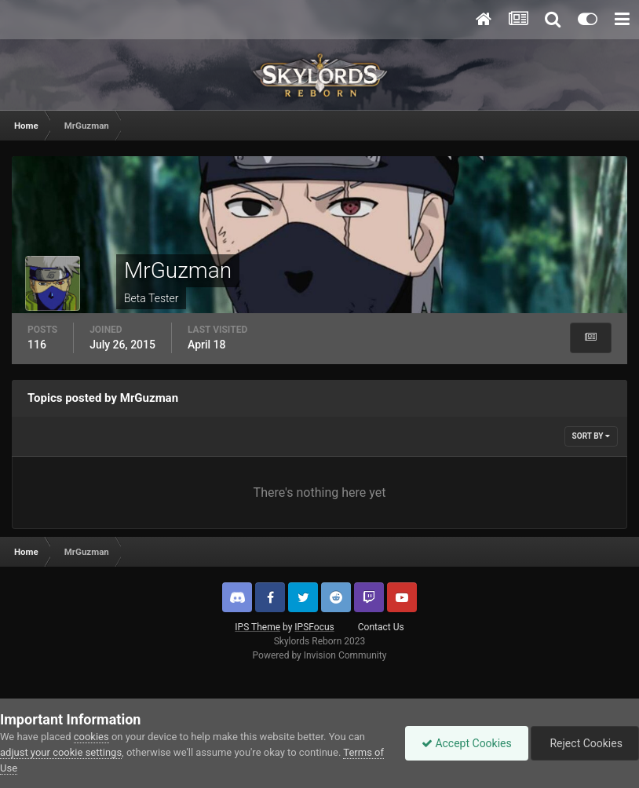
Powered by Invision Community (320, 655)
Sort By (591, 436)
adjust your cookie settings (61, 752)
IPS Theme (257, 627)
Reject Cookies (585, 743)
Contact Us (381, 627)
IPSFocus (314, 627)
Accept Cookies (467, 743)
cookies (91, 736)
